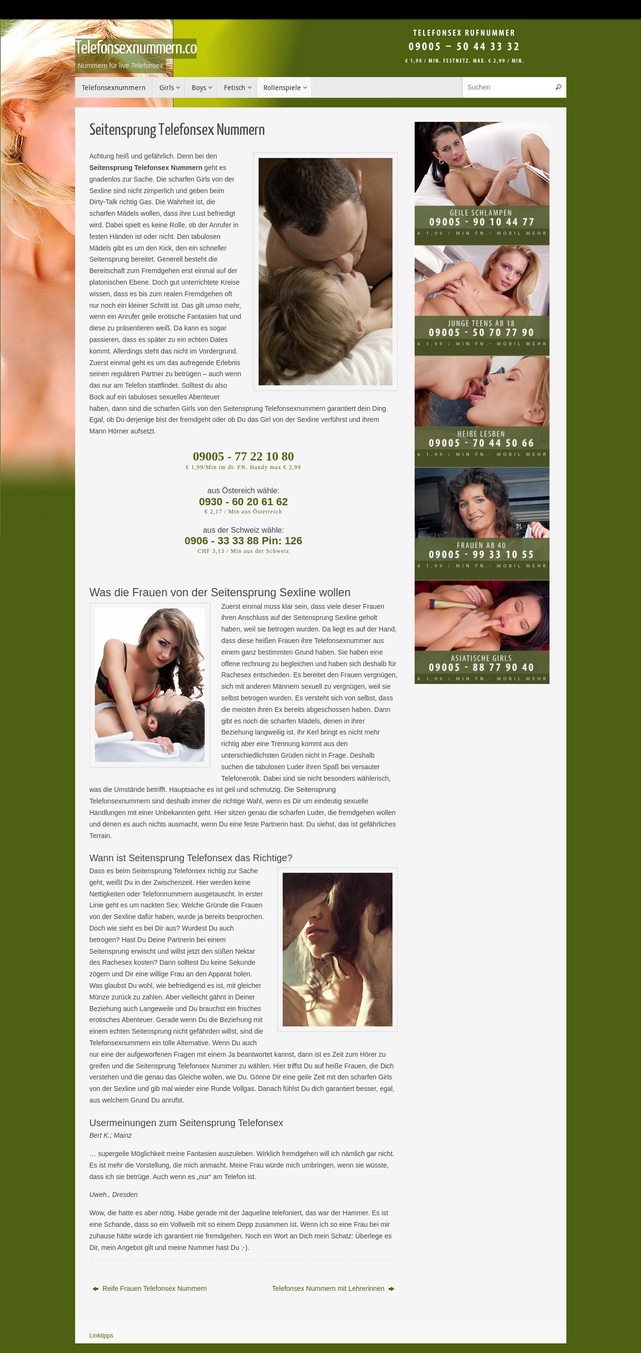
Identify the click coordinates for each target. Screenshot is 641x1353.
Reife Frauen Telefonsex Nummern (149, 1288)
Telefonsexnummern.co (135, 48)
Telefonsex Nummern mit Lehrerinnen (333, 1288)
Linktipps (102, 1335)
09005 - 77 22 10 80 (243, 456)
